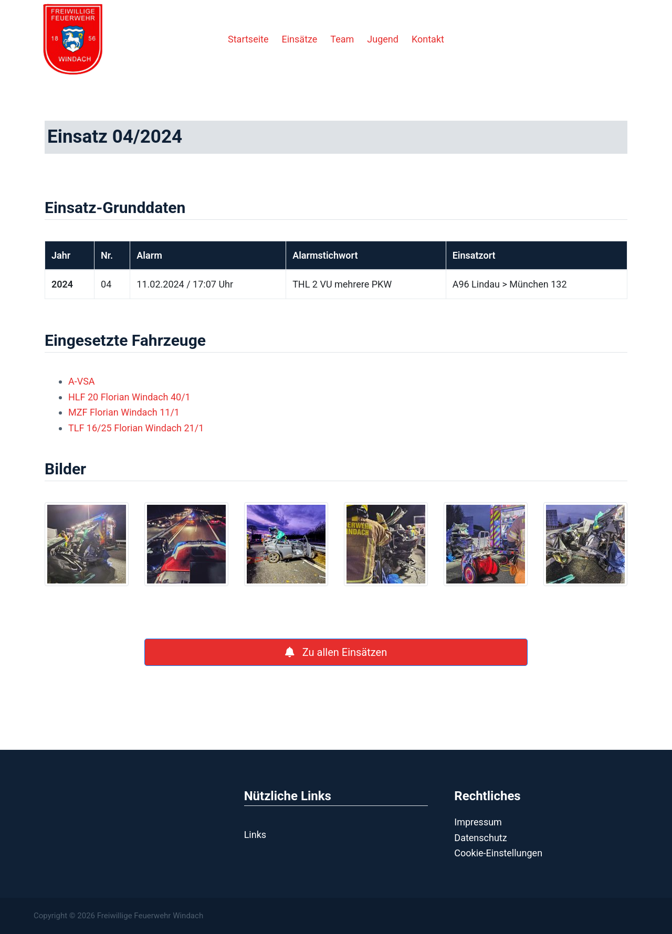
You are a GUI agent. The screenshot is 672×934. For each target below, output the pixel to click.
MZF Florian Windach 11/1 (124, 412)
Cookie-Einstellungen (498, 852)
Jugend (382, 39)
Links (255, 834)
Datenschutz (480, 837)
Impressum (478, 821)
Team (342, 39)
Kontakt (428, 39)
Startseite (248, 39)
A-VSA (81, 381)
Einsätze (300, 39)
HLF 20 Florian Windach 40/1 (129, 396)
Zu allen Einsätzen (336, 652)
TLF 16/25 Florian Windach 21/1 (136, 427)
